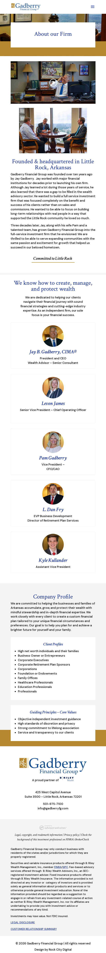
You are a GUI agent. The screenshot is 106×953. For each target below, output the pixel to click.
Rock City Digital (60, 949)
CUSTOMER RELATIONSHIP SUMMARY (34, 929)
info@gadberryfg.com (53, 808)
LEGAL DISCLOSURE (23, 922)
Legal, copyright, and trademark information (38, 835)
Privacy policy (71, 835)
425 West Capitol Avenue (53, 792)
